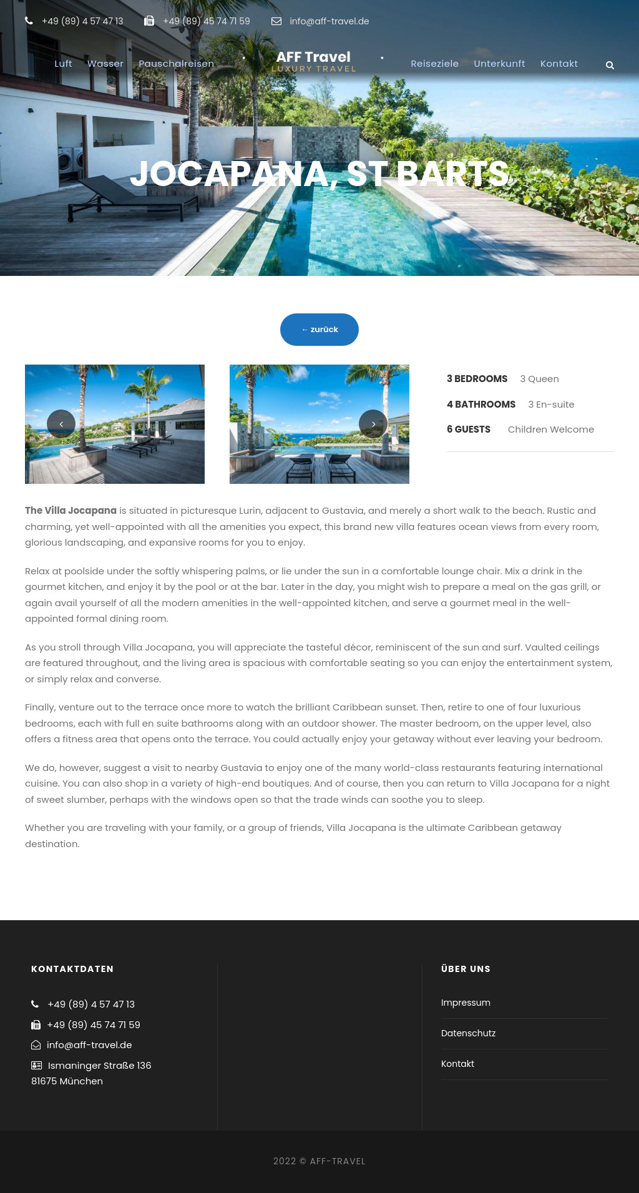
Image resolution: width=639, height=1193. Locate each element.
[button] (612, 17)
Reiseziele (435, 63)
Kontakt (559, 63)
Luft (63, 63)
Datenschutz (468, 1033)
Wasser (105, 63)
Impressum (465, 1002)
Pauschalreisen (176, 63)
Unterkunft (499, 63)
